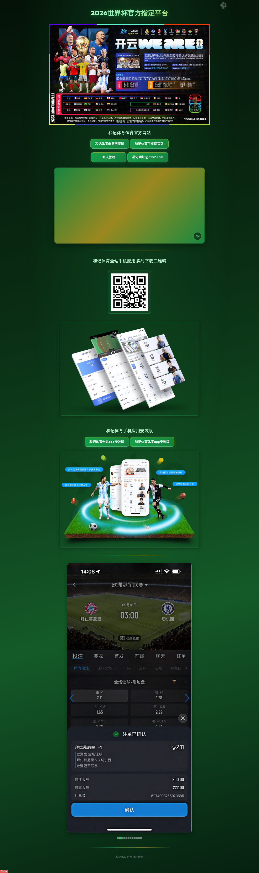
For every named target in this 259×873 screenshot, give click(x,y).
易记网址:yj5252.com (147, 157)
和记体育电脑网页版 (109, 144)
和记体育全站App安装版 (106, 442)
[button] (72, 698)
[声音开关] (197, 236)
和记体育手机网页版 (149, 144)
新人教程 (108, 157)
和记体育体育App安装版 (152, 442)
